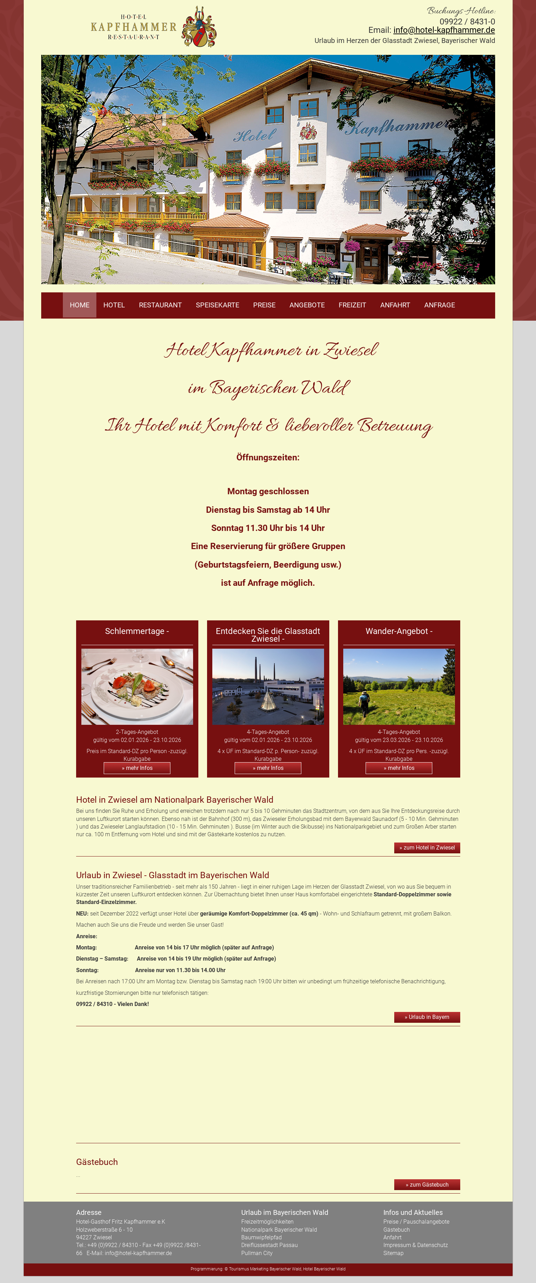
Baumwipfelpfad (261, 1237)
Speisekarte (217, 305)
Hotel (114, 305)
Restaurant (160, 305)
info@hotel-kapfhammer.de (444, 30)
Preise (264, 305)
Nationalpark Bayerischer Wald (279, 1229)
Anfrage (439, 305)
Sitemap (393, 1253)
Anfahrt (395, 305)
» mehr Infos (137, 768)
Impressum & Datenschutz (415, 1245)
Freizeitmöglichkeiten (267, 1221)
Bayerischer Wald (285, 1269)
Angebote (307, 305)
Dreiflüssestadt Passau (269, 1245)
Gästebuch (396, 1229)
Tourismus (239, 1269)
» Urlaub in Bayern (427, 1017)
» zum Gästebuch (427, 1184)
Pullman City (257, 1253)
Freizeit (352, 305)
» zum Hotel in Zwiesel (427, 847)
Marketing (259, 1269)
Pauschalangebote (426, 1221)
